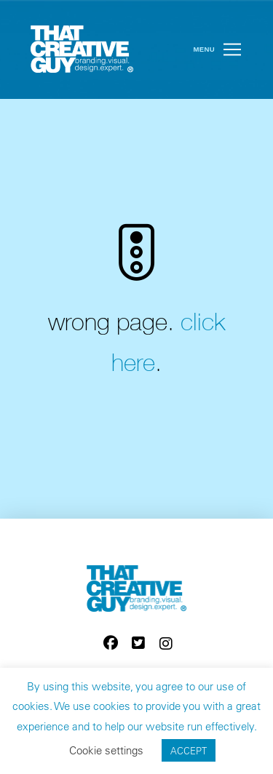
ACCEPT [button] (188, 750)
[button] (232, 49)
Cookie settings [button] (106, 750)
